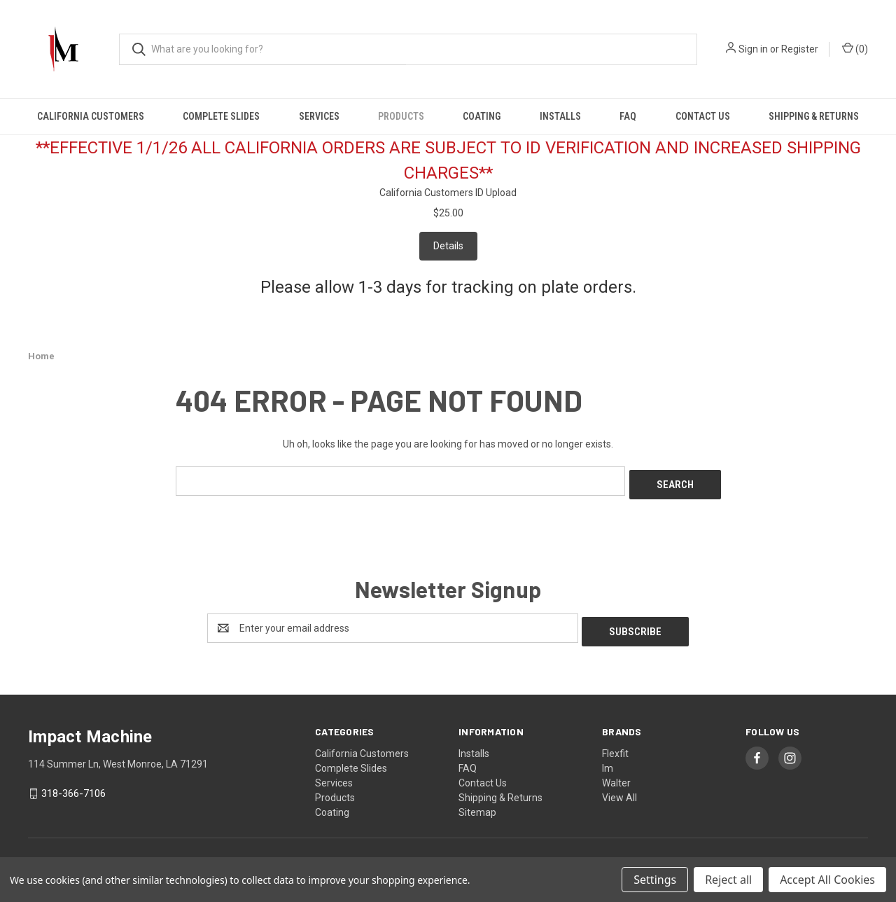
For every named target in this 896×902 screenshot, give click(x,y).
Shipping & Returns (814, 116)
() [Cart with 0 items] (855, 48)
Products (401, 116)
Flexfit (615, 745)
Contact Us (703, 116)
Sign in (753, 49)
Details (448, 245)
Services (319, 116)
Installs (560, 116)
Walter (616, 775)
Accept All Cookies (827, 879)
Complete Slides (221, 116)
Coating (481, 116)
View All (619, 790)
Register (799, 49)
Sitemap (477, 804)
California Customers (90, 116)
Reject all (728, 879)
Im (607, 760)
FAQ (628, 116)
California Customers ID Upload (448, 192)
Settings (655, 879)
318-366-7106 (73, 786)
